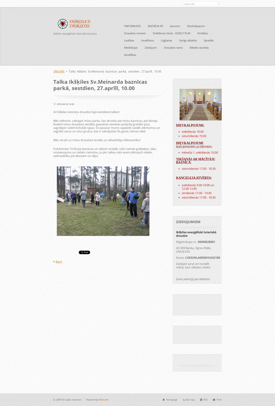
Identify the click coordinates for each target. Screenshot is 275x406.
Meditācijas (131, 54)
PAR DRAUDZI (132, 32)
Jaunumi (175, 32)
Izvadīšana (147, 46)
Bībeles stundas (199, 54)
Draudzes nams (173, 54)
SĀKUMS (59, 78)
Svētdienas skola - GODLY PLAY (171, 39)
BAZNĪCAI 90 (155, 32)
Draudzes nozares (135, 39)
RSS (206, 401)
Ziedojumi (151, 54)
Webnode (103, 401)
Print (219, 401)
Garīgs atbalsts (188, 46)
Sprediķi (209, 46)
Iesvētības (130, 61)
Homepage (171, 401)
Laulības (129, 46)
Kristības (202, 39)
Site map (190, 401)
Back (59, 268)
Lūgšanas (166, 46)
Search (219, 4)
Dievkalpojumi (196, 32)
